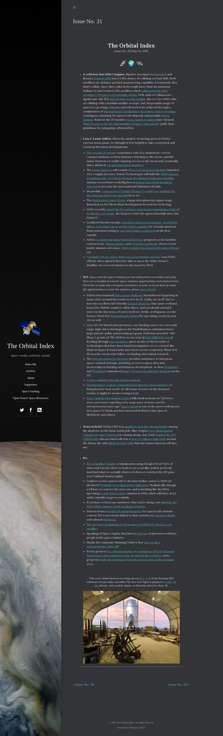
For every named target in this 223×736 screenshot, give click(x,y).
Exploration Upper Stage (108, 200)
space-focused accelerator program (147, 371)
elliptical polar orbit (121, 443)
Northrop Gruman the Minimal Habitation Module (141, 178)
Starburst (98, 371)
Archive (30, 371)
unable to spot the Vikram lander (146, 426)
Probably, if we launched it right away (124, 485)
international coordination (121, 111)
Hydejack (134, 727)
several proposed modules (149, 170)
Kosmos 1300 (102, 78)
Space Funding (30, 391)
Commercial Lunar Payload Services (120, 239)
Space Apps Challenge (129, 295)
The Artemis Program (101, 152)
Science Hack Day (139, 303)
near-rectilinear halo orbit (148, 439)
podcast (141, 533)
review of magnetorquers (125, 511)
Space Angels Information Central (109, 398)
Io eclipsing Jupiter (120, 551)
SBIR (90, 325)
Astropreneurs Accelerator (110, 358)
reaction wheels (164, 515)
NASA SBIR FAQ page (157, 337)
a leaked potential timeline (124, 165)
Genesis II (160, 74)
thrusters (109, 519)
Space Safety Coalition (141, 119)
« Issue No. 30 (83, 684)
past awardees (119, 341)
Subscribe (30, 364)
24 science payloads (144, 243)
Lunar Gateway (102, 170)
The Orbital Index (30, 345)
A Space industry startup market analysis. (114, 380)
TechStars (171, 367)
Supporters (30, 384)
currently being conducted (137, 230)
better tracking (165, 111)
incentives (147, 111)
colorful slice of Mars (147, 555)
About (30, 377)
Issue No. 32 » (179, 684)
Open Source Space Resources (30, 398)
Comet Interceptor (113, 493)
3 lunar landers (115, 243)
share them (147, 289)
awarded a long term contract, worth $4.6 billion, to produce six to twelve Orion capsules (132, 224)
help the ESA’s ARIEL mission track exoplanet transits (132, 504)
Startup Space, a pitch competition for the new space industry (127, 385)
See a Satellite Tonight (101, 463)
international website (124, 316)
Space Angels (130, 406)
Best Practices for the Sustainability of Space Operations (121, 123)
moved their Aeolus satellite (128, 99)
